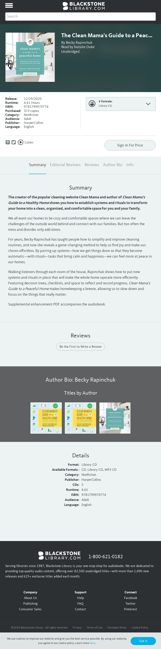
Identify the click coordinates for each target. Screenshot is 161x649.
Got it (143, 641)
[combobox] (80, 16)
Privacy (77, 627)
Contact (80, 609)
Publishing (30, 603)
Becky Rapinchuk (79, 43)
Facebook (130, 598)
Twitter (131, 603)
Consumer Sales (30, 609)
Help (80, 598)
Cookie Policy (140, 627)
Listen (29, 142)
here (92, 643)
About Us (30, 598)
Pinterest (130, 609)
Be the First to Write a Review (80, 347)
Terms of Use (95, 627)
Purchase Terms (117, 627)
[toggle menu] (9, 5)
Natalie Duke (84, 47)
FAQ (80, 603)
